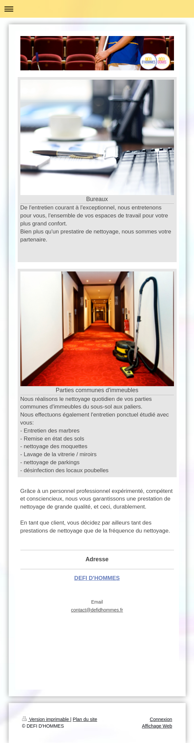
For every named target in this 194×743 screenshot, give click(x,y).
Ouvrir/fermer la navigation (97, 9)
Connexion (161, 719)
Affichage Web (157, 726)
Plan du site (85, 719)
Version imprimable (46, 719)
